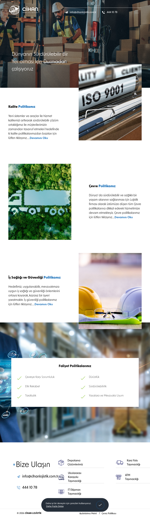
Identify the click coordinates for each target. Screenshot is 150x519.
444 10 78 (109, 12)
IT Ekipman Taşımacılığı (69, 492)
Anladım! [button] (100, 503)
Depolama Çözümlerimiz (70, 462)
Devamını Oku (39, 138)
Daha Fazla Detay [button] (55, 506)
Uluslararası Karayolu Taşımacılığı (69, 477)
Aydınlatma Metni (88, 514)
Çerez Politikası (109, 514)
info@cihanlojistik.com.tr (80, 12)
